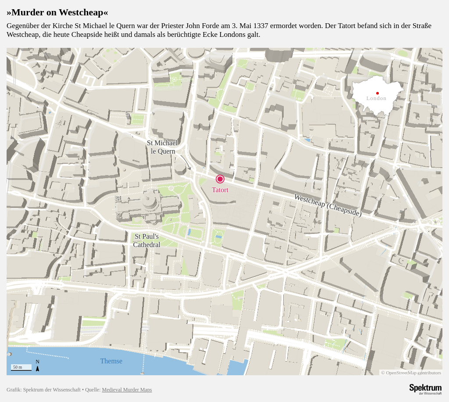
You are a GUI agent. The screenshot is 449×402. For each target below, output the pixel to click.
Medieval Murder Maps (124, 389)
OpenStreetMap (402, 372)
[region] (224, 211)
